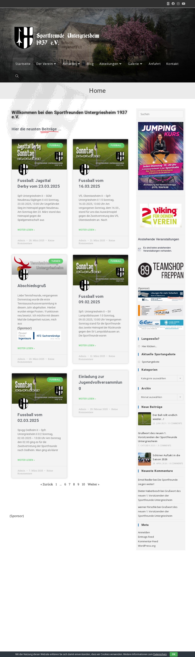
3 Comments (164, 446)
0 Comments (175, 424)
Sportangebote (150, 362)
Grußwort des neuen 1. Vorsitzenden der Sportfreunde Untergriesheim (157, 438)
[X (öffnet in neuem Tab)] (168, 4)
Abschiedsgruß (32, 286)
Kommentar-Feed (148, 542)
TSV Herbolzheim (26, 591)
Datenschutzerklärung (131, 649)
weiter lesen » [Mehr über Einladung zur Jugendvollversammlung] (87, 399)
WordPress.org (146, 546)
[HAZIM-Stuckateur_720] (160, 311)
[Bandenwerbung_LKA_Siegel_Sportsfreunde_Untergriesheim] (160, 296)
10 (83, 485)
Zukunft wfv (23, 603)
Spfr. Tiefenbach (26, 585)
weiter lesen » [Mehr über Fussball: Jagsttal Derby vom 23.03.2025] (26, 230)
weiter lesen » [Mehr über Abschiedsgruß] (26, 349)
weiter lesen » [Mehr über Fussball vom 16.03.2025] (87, 230)
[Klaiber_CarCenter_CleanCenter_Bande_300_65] (160, 325)
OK (173, 654)
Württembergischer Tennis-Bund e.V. (30, 611)
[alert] (160, 250)
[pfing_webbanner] (39, 336)
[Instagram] (37, 625)
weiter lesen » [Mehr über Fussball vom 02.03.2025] (26, 460)
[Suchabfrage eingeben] (160, 115)
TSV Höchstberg (25, 597)
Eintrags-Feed (146, 537)
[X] (17, 625)
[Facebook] (27, 625)
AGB (168, 649)
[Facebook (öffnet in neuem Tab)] (173, 4)
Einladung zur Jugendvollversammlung (100, 383)
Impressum (107, 649)
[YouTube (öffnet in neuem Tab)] (183, 4)
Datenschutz (160, 654)
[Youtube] (17, 635)
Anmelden (144, 533)
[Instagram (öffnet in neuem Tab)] (178, 4)
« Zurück (47, 485)
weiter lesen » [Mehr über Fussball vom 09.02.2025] (87, 346)
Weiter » (93, 485)
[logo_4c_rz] (70, 522)
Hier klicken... (149, 347)
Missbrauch (155, 649)
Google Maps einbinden (110, 615)
